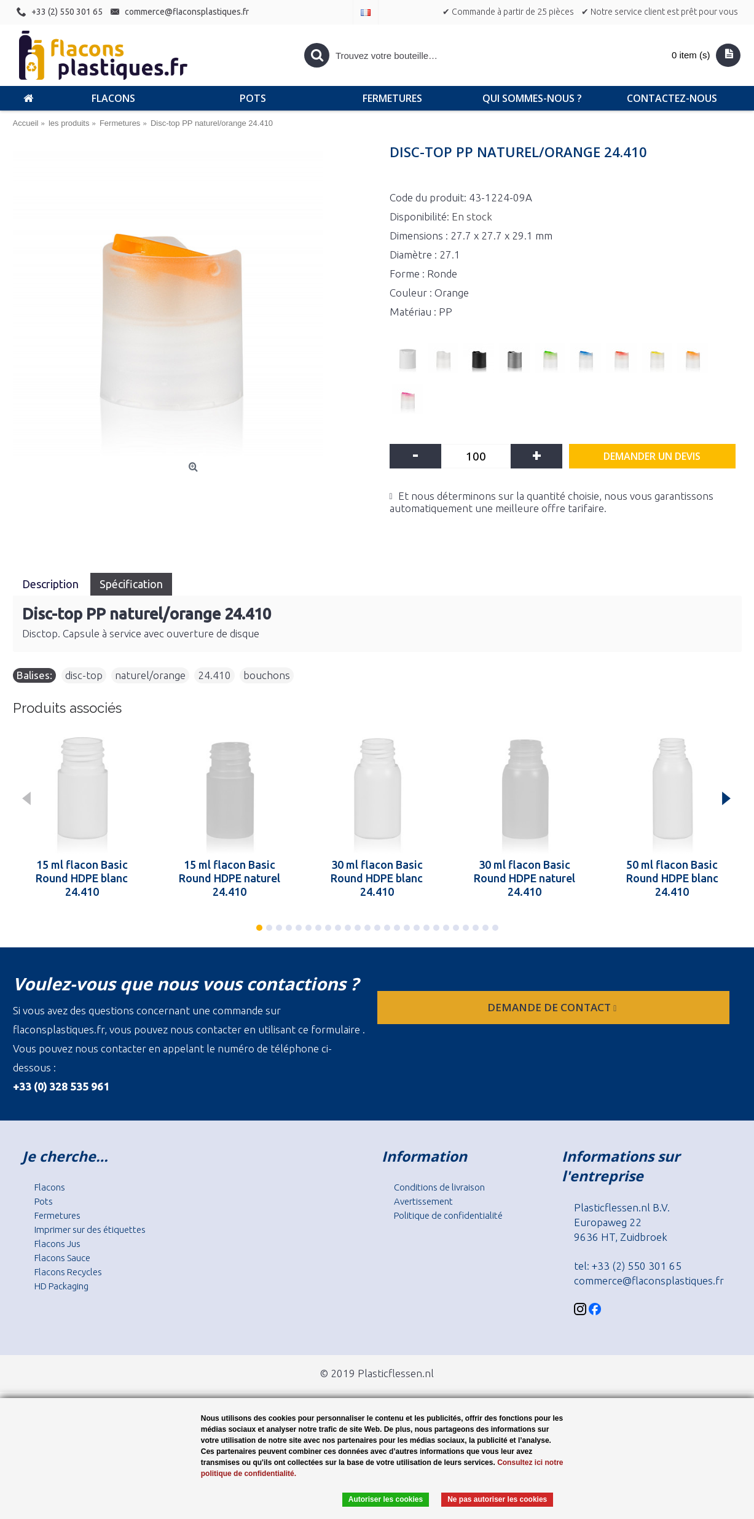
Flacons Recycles (68, 1272)
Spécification (131, 584)
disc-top (84, 675)
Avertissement (423, 1201)
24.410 (214, 675)
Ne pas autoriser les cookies (497, 1499)
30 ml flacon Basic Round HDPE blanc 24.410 (377, 878)
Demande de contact (553, 1007)
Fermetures (57, 1215)
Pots (43, 1201)
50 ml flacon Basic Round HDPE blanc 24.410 (672, 878)
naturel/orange (150, 675)
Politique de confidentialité (448, 1215)
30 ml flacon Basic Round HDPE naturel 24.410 (524, 878)
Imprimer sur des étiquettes (90, 1229)
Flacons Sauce (62, 1258)
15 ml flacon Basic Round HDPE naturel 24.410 (229, 878)
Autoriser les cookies (385, 1499)
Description (51, 584)
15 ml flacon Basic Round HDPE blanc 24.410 (82, 878)
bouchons (266, 675)
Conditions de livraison (439, 1187)
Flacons (49, 1187)
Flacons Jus (57, 1243)
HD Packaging (61, 1286)
